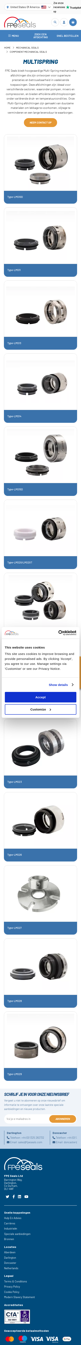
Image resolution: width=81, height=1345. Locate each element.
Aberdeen (9, 1252)
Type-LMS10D (15, 196)
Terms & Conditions (15, 1281)
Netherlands (11, 1268)
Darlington (10, 1257)
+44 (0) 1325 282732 (32, 1137)
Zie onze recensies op (65, 7)
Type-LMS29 (14, 1074)
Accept (40, 697)
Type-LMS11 (14, 270)
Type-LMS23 (14, 781)
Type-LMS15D (15, 489)
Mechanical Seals (27, 47)
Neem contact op (41, 122)
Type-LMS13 (14, 343)
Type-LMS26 (14, 854)
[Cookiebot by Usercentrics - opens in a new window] (58, 633)
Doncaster (10, 1262)
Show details (58, 685)
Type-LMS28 (14, 1001)
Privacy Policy (12, 1286)
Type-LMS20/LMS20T (19, 562)
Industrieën (10, 1228)
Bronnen (9, 1239)
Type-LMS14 (14, 416)
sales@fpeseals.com (30, 1142)
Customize (40, 709)
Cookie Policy (11, 1292)
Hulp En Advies (12, 1218)
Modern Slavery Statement (19, 1297)
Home (7, 47)
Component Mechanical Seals (28, 51)
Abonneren (62, 1118)
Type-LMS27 (14, 927)
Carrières (9, 1223)
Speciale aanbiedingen (17, 1234)
